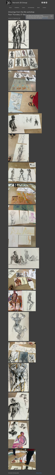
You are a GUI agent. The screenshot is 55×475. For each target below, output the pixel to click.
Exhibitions (17, 7)
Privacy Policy (39, 472)
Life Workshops (31, 7)
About (38, 7)
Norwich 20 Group (19, 3)
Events (23, 7)
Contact (44, 7)
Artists (10, 7)
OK (51, 16)
